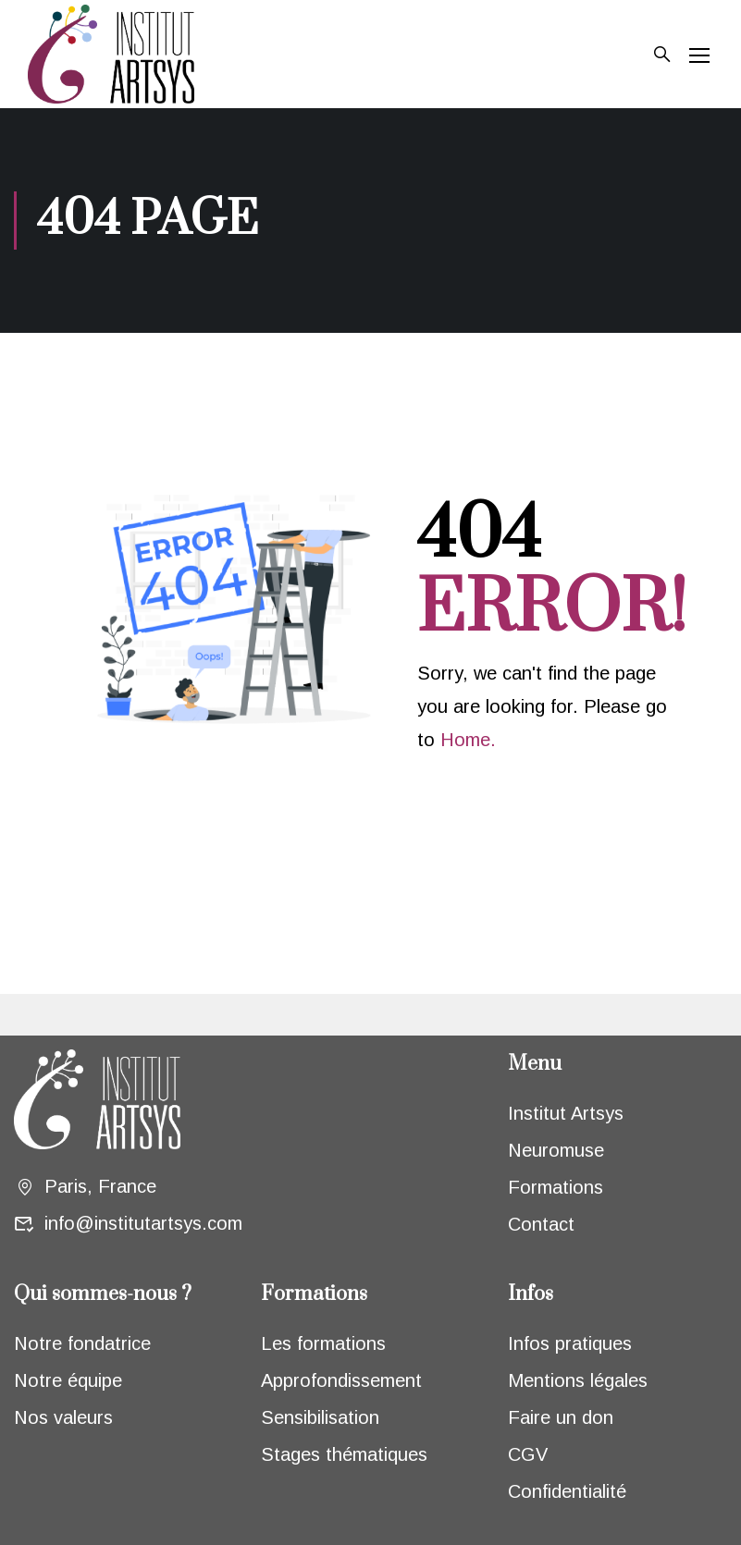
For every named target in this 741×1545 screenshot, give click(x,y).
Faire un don (560, 1417)
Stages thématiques (344, 1454)
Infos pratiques (570, 1343)
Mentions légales (578, 1380)
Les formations (323, 1343)
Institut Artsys (566, 1113)
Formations (555, 1187)
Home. (468, 740)
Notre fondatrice (82, 1343)
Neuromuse (556, 1150)
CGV (528, 1454)
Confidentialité (567, 1491)
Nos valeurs (63, 1417)
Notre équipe (68, 1380)
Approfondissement (341, 1380)
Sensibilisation (320, 1417)
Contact (541, 1224)
